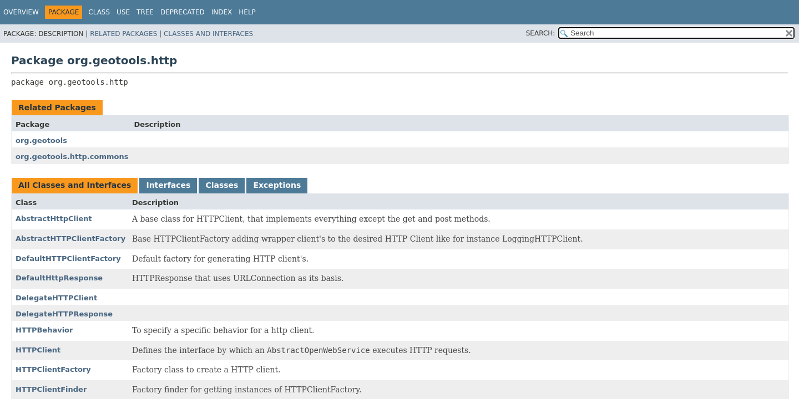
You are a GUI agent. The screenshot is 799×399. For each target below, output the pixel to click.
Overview (21, 12)
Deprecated (182, 12)
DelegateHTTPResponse (64, 314)
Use (123, 12)
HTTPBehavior (44, 330)
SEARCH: (540, 33)
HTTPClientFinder (51, 389)
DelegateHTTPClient (56, 298)
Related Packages (123, 34)
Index (221, 12)
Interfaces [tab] (168, 185)
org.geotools (41, 140)
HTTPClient (38, 350)
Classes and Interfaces (208, 34)
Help (247, 12)
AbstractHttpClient (54, 218)
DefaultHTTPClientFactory (68, 258)
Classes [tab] (221, 185)
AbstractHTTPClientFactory (70, 238)
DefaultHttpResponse (59, 278)
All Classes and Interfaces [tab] (74, 185)
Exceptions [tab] (277, 185)
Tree (145, 12)
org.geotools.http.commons (72, 156)
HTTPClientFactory (53, 369)
